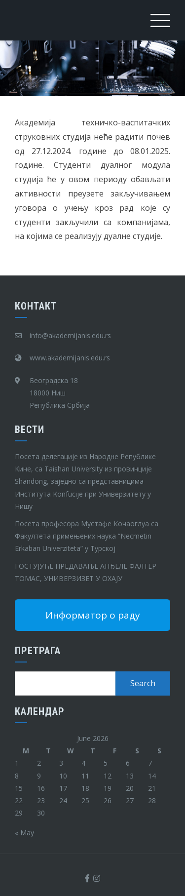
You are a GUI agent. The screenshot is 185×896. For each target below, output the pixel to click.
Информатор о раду (92, 615)
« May (24, 832)
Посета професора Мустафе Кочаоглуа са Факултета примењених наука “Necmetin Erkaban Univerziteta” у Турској (86, 536)
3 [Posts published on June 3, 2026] (61, 763)
